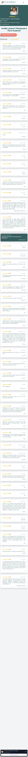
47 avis (17, 16)
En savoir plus (7, 752)
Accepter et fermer (14, 754)
